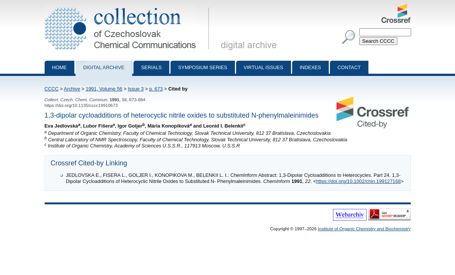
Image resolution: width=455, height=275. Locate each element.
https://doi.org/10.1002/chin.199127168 (358, 181)
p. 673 (156, 89)
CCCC (52, 89)
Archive (72, 89)
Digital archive (103, 67)
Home (59, 67)
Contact (349, 67)
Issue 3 (135, 89)
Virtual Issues (263, 67)
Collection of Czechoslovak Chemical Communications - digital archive (128, 7)
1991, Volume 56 (104, 89)
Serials (151, 67)
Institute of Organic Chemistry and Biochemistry (364, 228)
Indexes (310, 67)
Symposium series (202, 67)
